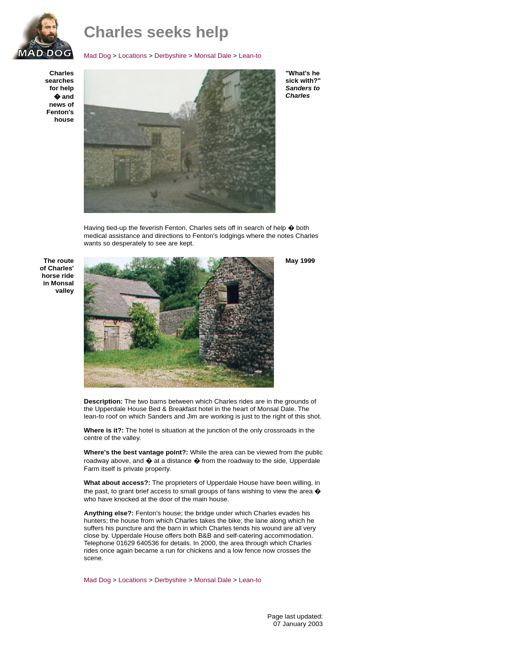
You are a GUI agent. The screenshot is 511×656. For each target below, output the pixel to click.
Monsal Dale (212, 55)
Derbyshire (171, 55)
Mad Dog (97, 55)
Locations (132, 55)
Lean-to (250, 55)
